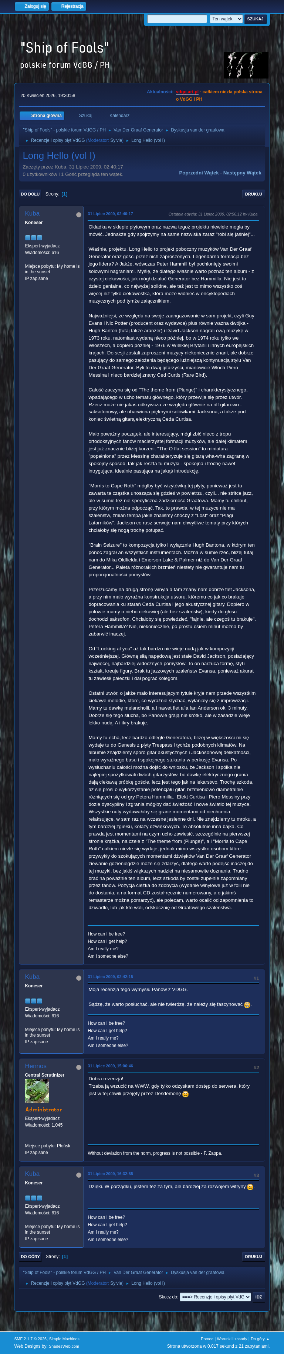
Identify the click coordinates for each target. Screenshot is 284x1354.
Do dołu (30, 194)
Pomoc (207, 1339)
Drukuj (253, 194)
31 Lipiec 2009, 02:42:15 (110, 976)
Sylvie (116, 140)
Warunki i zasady (232, 1339)
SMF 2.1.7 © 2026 (30, 1339)
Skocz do (168, 1297)
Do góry (30, 1256)
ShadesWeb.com (64, 1346)
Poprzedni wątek (199, 173)
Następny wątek (242, 173)
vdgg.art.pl (187, 91)
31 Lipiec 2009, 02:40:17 (110, 213)
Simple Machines (64, 1339)
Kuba (32, 213)
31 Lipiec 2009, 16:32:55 (110, 1173)
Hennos (36, 1066)
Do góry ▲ (260, 1339)
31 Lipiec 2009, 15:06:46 (110, 1066)
